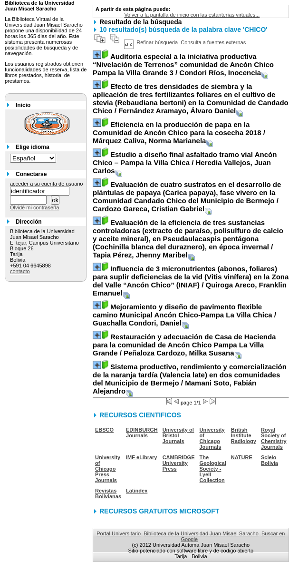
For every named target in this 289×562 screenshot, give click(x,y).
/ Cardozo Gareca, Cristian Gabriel (187, 196)
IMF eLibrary (141, 457)
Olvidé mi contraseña (34, 207)
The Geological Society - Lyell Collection (213, 468)
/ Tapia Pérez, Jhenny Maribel (188, 238)
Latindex (136, 490)
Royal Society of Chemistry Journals (274, 438)
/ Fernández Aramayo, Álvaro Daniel (191, 98)
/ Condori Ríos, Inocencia (183, 64)
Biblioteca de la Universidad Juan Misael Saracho (201, 533)
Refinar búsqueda (157, 42)
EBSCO (104, 430)
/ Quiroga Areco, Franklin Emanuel (191, 281)
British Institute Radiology (243, 435)
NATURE (241, 457)
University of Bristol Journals (178, 435)
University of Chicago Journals (212, 438)
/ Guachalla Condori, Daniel (184, 315)
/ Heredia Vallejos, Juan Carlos (185, 162)
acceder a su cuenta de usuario (46, 184)
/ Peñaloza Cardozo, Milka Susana (184, 345)
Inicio (23, 105)
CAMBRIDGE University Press (179, 463)
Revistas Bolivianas (108, 493)
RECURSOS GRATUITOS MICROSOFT (159, 511)
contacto (20, 271)
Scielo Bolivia (269, 460)
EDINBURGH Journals (142, 432)
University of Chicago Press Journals (107, 468)
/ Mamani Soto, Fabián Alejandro (190, 379)
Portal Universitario (118, 533)
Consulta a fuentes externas (213, 42)
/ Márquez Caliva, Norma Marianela (179, 132)
